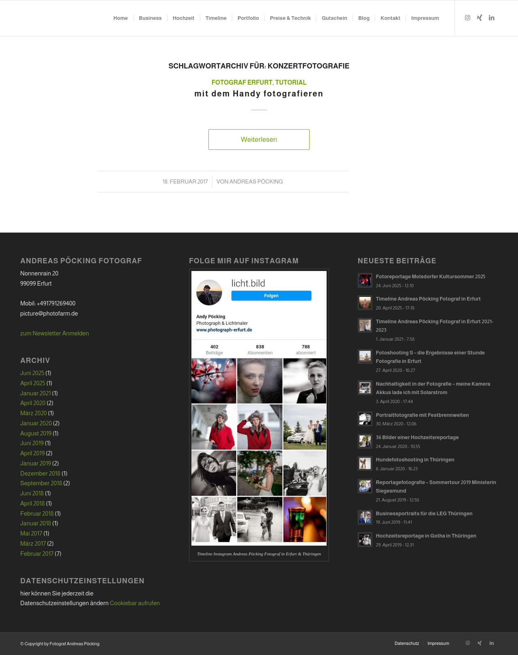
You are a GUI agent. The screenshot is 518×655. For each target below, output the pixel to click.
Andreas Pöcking (256, 181)
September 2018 (41, 483)
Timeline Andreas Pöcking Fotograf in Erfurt (428, 299)
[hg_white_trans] (24, 18)
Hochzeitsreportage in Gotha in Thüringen (426, 536)
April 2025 (32, 383)
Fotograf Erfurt (242, 82)
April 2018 (32, 503)
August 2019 (35, 433)
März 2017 (33, 543)
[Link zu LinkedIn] (492, 18)
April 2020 (33, 402)
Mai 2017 (31, 533)
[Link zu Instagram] (467, 18)
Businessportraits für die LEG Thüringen (424, 513)
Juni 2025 (32, 372)
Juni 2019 (32, 443)
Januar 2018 (35, 523)
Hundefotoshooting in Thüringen (415, 460)
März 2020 (33, 413)
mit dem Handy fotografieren (258, 93)
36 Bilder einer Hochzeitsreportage (417, 437)
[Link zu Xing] (479, 18)
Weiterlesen (259, 139)
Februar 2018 (37, 513)
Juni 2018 (32, 493)
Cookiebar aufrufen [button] (135, 603)
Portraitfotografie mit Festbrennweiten (422, 415)
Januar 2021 (35, 393)
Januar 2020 (36, 423)
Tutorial (290, 82)
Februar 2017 (36, 553)
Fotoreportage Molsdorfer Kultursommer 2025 (430, 276)
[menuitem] (120, 18)
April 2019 (32, 453)
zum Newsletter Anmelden (54, 333)
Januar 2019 (35, 463)
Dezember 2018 (40, 473)
